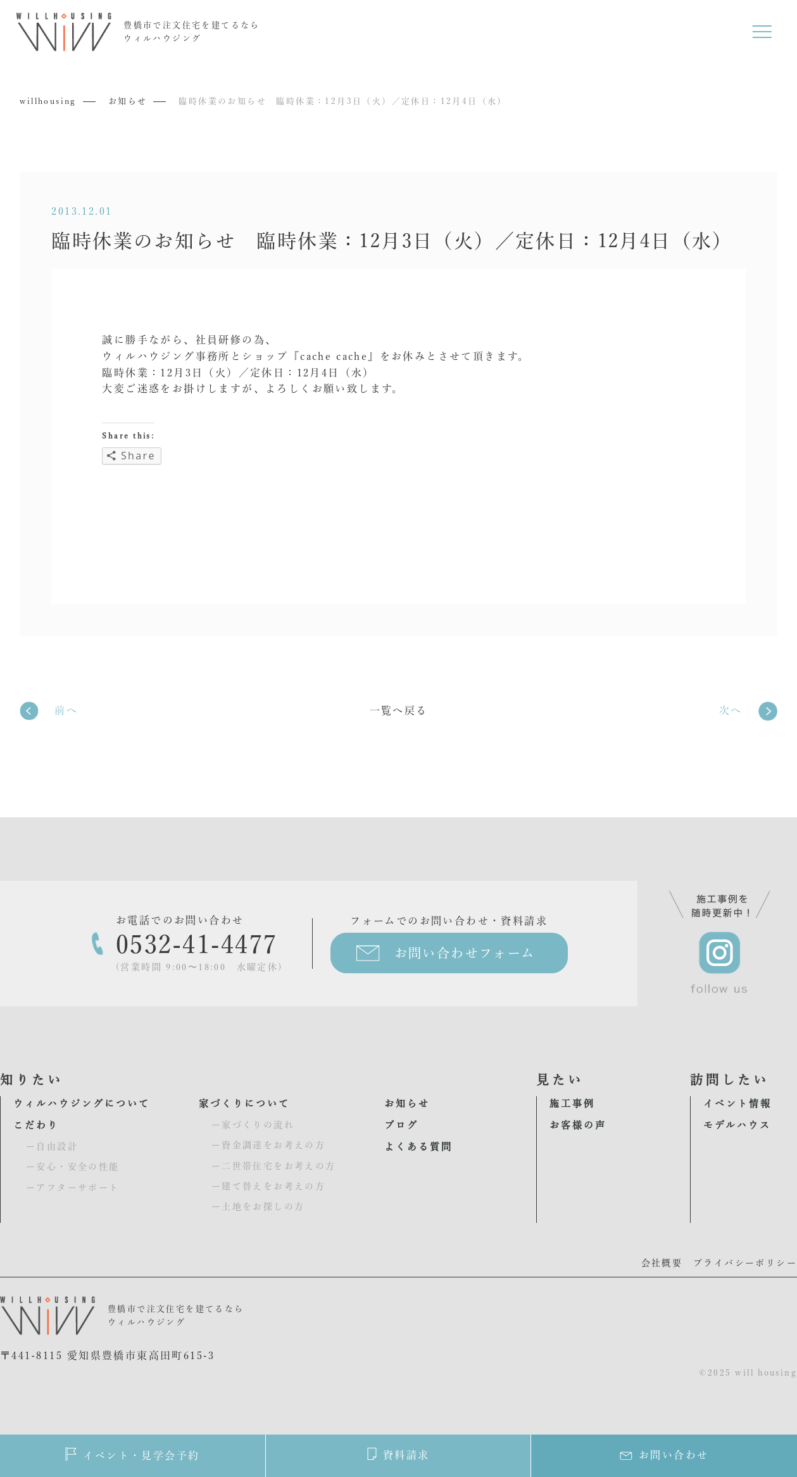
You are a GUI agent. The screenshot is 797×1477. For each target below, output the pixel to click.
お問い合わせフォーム (465, 953)
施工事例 (572, 1103)
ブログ (401, 1125)
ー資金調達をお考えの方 (268, 1145)
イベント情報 (737, 1103)
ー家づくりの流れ (252, 1124)
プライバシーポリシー (745, 1262)
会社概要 (662, 1262)
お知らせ (127, 101)
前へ (66, 710)
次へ (731, 710)
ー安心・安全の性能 (73, 1166)
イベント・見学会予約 (132, 1454)
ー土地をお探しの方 (258, 1206)
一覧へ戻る (399, 710)
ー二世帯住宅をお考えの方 (273, 1165)
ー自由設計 (52, 1146)
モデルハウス (737, 1125)
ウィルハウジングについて (81, 1103)
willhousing (48, 101)
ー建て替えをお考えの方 (268, 1186)
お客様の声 (577, 1125)
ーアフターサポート (73, 1187)
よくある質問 (418, 1146)
